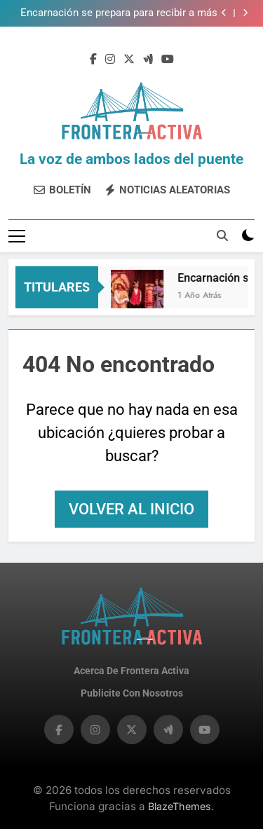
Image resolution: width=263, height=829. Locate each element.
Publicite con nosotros (132, 693)
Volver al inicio (131, 509)
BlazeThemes (179, 806)
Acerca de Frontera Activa (131, 671)
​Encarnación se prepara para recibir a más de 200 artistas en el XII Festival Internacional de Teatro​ (118, 13)
